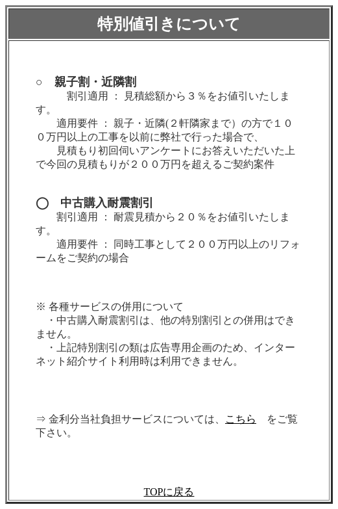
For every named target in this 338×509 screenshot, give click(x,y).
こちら (240, 418)
